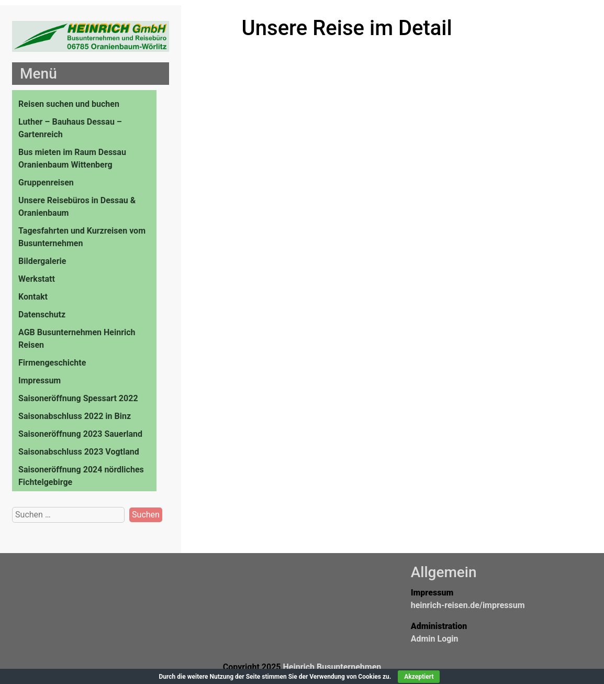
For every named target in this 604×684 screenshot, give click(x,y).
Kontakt (33, 297)
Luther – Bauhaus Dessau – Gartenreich (70, 128)
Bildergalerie (42, 261)
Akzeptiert (418, 676)
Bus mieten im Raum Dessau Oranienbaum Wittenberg (72, 158)
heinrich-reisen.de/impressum (468, 605)
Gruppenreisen (46, 182)
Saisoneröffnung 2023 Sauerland (80, 434)
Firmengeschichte (52, 363)
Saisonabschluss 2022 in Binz (74, 416)
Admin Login (434, 639)
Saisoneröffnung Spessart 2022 (78, 398)
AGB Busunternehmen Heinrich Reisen (77, 338)
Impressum (39, 380)
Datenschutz (41, 314)
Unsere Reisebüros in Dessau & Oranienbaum (77, 206)
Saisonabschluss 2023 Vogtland (78, 452)
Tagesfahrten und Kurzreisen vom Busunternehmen (82, 237)
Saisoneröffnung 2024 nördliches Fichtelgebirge (81, 476)
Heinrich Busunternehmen (332, 667)
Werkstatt (36, 279)
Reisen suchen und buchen (68, 104)
